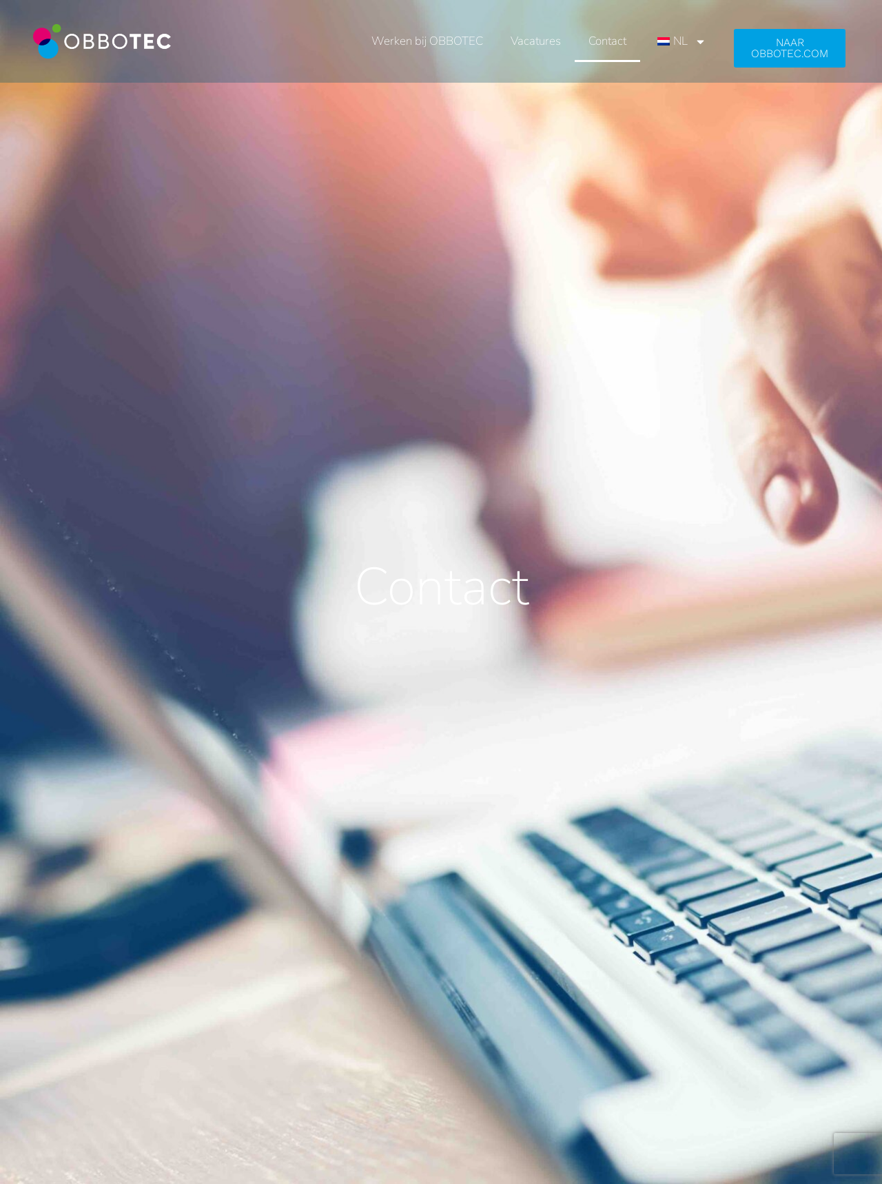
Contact (607, 41)
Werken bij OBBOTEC (427, 41)
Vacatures (536, 41)
